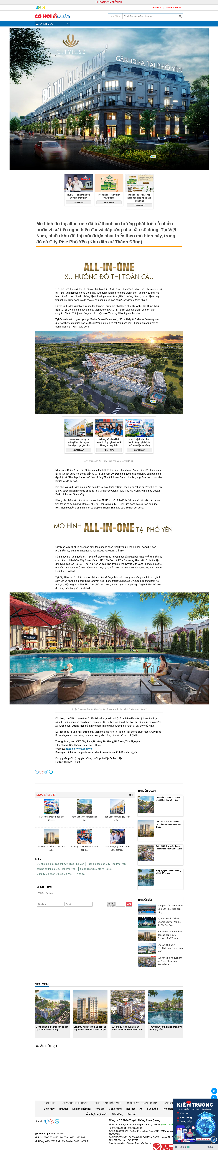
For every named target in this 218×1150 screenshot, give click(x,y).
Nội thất (109, 1095)
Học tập (84, 1095)
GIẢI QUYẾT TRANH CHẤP (139, 1089)
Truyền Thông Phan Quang (55, 1144)
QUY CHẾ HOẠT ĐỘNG (78, 1089)
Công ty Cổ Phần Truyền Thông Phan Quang (131, 1107)
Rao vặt (111, 1101)
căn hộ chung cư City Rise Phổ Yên (53, 869)
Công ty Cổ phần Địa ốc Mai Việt (52, 874)
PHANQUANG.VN (137, 1144)
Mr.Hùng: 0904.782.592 (46, 1127)
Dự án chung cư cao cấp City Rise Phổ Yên (57, 864)
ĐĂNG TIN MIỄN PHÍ (109, 2)
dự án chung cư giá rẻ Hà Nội (89, 869)
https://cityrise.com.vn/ (78, 748)
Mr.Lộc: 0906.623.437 (45, 1124)
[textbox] (152, 16)
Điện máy (43, 1095)
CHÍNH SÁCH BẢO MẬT (107, 1089)
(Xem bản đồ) (167, 1111)
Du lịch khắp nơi (70, 1095)
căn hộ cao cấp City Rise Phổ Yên (98, 864)
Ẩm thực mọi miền (158, 1095)
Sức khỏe (128, 1095)
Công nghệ (97, 1095)
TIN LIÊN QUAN (147, 790)
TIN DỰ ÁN (156, 8)
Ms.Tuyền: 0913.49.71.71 (71, 1127)
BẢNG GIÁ (163, 1089)
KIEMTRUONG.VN (173, 8)
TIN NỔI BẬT (145, 886)
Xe (118, 1095)
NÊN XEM (42, 970)
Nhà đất (76, 874)
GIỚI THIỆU (55, 1089)
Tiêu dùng (174, 1095)
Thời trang (141, 1095)
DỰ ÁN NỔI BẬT (46, 1032)
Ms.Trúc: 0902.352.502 (68, 1124)
